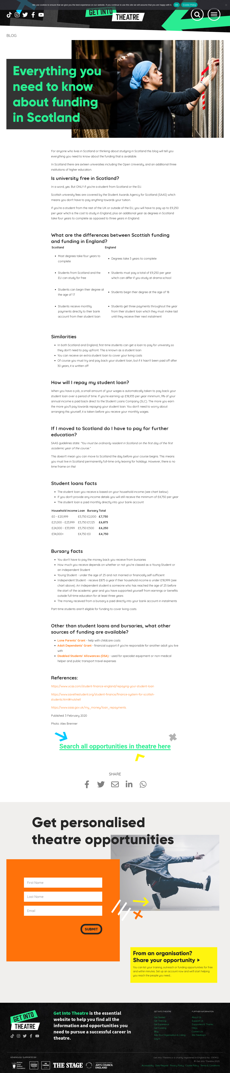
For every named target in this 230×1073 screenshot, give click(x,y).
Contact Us (197, 1028)
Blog (156, 1028)
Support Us (197, 1017)
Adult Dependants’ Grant (74, 647)
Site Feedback (199, 1031)
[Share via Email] (115, 786)
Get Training (160, 1017)
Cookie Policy (192, 1062)
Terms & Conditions (210, 1062)
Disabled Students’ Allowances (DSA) (83, 658)
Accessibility (148, 1062)
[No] (226, 5)
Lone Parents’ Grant (71, 642)
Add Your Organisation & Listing (169, 1031)
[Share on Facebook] (87, 786)
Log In (157, 1035)
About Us (196, 1013)
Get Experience (161, 1020)
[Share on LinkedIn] (129, 786)
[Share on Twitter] (101, 786)
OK (176, 5)
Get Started (159, 1013)
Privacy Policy (177, 1062)
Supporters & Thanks (202, 1020)
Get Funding (160, 1024)
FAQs (194, 1024)
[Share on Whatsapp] (143, 786)
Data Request (161, 1062)
